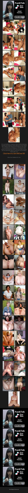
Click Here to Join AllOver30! (14, 153)
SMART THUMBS (17, 406)
